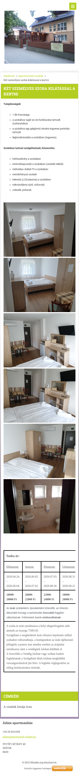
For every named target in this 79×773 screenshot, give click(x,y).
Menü (72, 6)
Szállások (9, 76)
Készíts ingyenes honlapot (37, 768)
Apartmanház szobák (30, 76)
